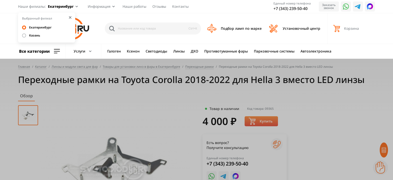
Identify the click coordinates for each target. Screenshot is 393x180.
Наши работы (134, 6)
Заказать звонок (329, 6)
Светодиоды (156, 51)
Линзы (179, 51)
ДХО (194, 51)
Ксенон (133, 51)
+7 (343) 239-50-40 (290, 8)
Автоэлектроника (316, 51)
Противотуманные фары (226, 51)
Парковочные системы (274, 51)
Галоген (114, 51)
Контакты (180, 6)
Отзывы (159, 6)
